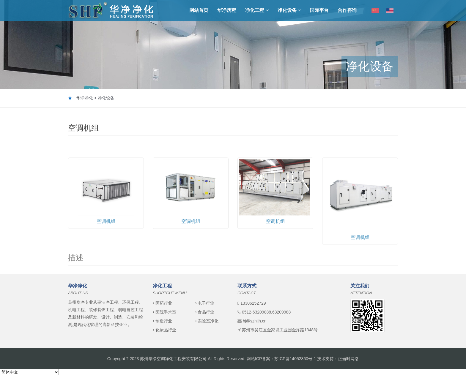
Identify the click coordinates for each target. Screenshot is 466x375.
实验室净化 (207, 321)
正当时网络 (348, 358)
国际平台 (319, 10)
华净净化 (84, 98)
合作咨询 (347, 10)
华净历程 (226, 10)
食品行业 (205, 312)
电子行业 (205, 303)
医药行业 (162, 303)
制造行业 (162, 321)
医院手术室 (164, 312)
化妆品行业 (164, 329)
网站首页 (198, 10)
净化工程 (256, 10)
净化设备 (289, 10)
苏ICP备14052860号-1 (295, 358)
